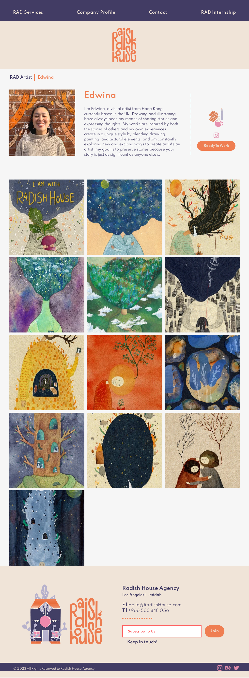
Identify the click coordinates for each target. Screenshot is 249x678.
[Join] (214, 631)
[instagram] (216, 135)
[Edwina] (46, 77)
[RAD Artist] (21, 77)
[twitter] (236, 668)
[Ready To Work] (216, 146)
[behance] (228, 668)
